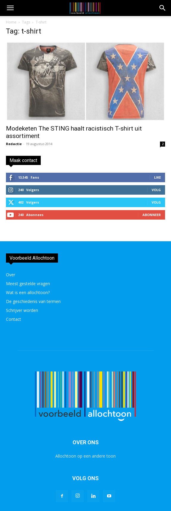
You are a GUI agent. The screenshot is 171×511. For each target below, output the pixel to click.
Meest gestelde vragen (28, 283)
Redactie (14, 144)
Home (11, 22)
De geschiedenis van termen (33, 301)
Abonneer (151, 214)
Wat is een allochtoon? (28, 292)
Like (157, 177)
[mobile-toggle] (10, 8)
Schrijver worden (22, 310)
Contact (13, 319)
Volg (156, 190)
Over (10, 274)
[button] (162, 8)
